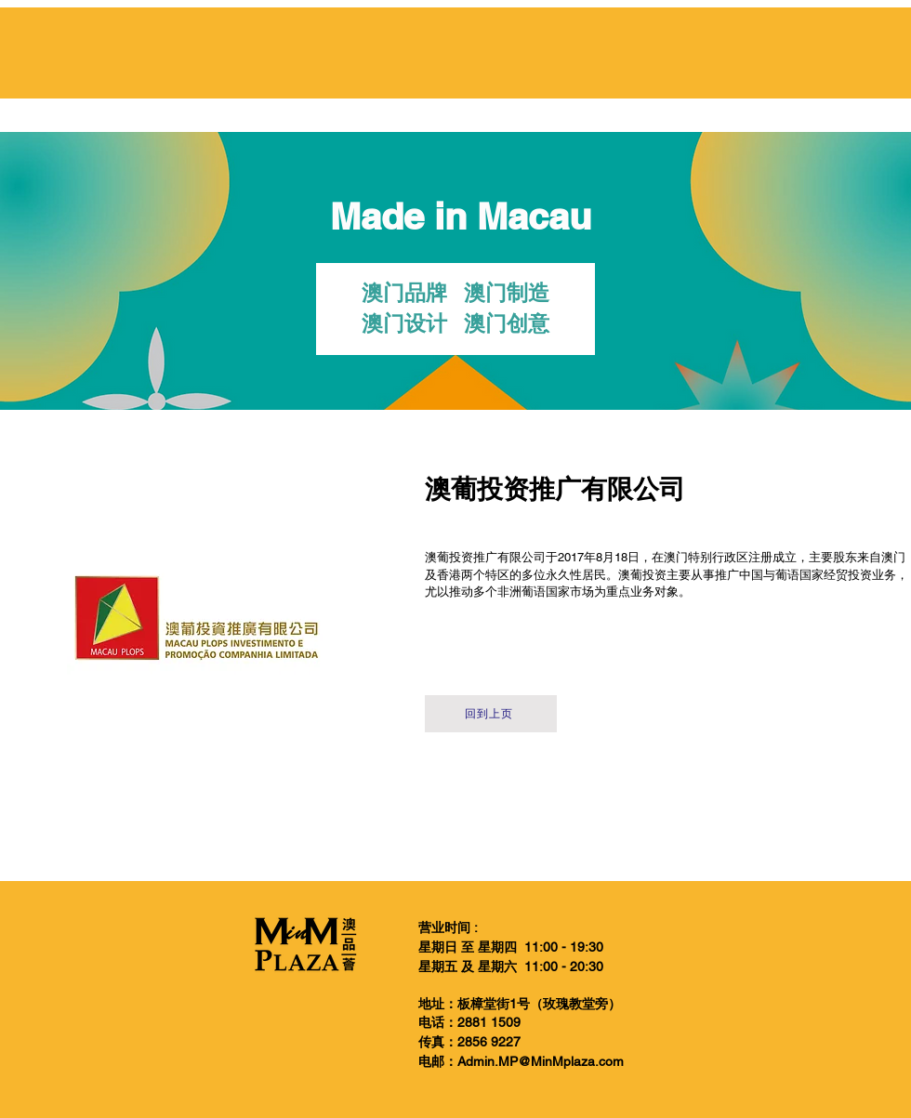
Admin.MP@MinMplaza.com (540, 1061)
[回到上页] (491, 713)
